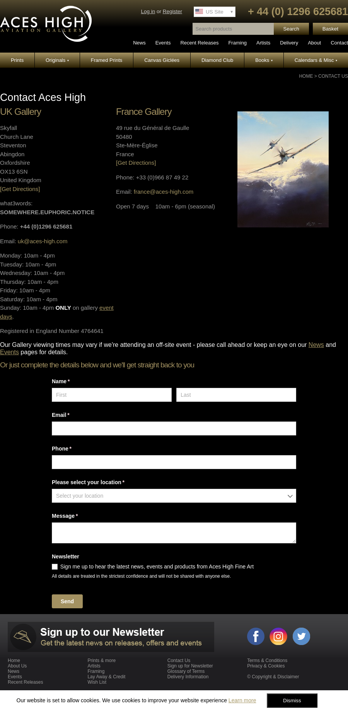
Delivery (289, 43)
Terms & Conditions (267, 660)
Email (72, 415)
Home (306, 76)
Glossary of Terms (186, 671)
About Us (17, 666)
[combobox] (174, 496)
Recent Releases (199, 43)
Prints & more (101, 660)
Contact (339, 43)
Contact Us (333, 76)
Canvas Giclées (161, 60)
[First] (112, 395)
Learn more (242, 700)
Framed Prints (107, 60)
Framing (237, 43)
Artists (263, 43)
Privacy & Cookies (266, 666)
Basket (330, 29)
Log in (148, 11)
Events (163, 43)
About (314, 43)
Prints (17, 60)
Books (264, 60)
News (139, 43)
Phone (73, 449)
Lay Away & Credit (106, 676)
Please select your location (99, 482)
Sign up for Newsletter (190, 666)
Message (76, 516)
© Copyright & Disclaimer (273, 676)
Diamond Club (217, 60)
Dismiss (292, 700)
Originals (57, 60)
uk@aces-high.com (43, 241)
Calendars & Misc (316, 60)
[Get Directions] (20, 189)
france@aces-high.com (163, 191)
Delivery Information (188, 676)
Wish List (96, 682)
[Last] (236, 395)
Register (172, 11)
